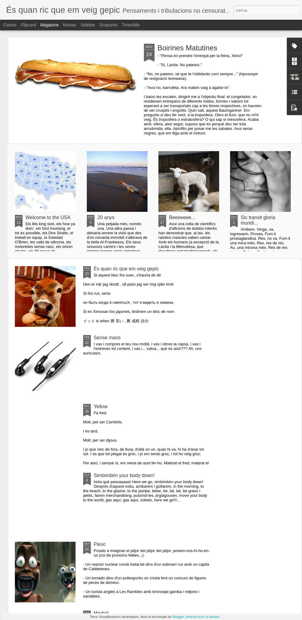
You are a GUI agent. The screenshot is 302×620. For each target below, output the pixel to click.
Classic (10, 24)
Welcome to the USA (47, 217)
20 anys (105, 217)
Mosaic (69, 24)
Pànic (100, 544)
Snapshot (108, 24)
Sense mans (107, 337)
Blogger (178, 616)
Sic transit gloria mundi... (258, 220)
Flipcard (28, 24)
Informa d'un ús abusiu (202, 616)
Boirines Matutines (187, 48)
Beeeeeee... (182, 217)
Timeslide (131, 24)
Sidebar (88, 24)
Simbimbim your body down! (124, 475)
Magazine (49, 24)
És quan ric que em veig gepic (126, 268)
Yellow (101, 406)
